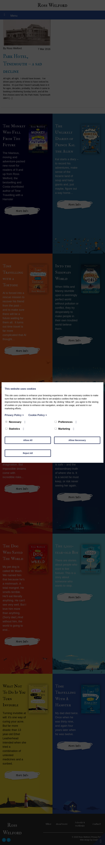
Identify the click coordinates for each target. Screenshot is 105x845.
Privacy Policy (14, 415)
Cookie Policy (37, 415)
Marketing (62, 428)
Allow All (27, 440)
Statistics (12, 428)
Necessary (13, 422)
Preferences (64, 422)
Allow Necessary (77, 440)
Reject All (28, 453)
